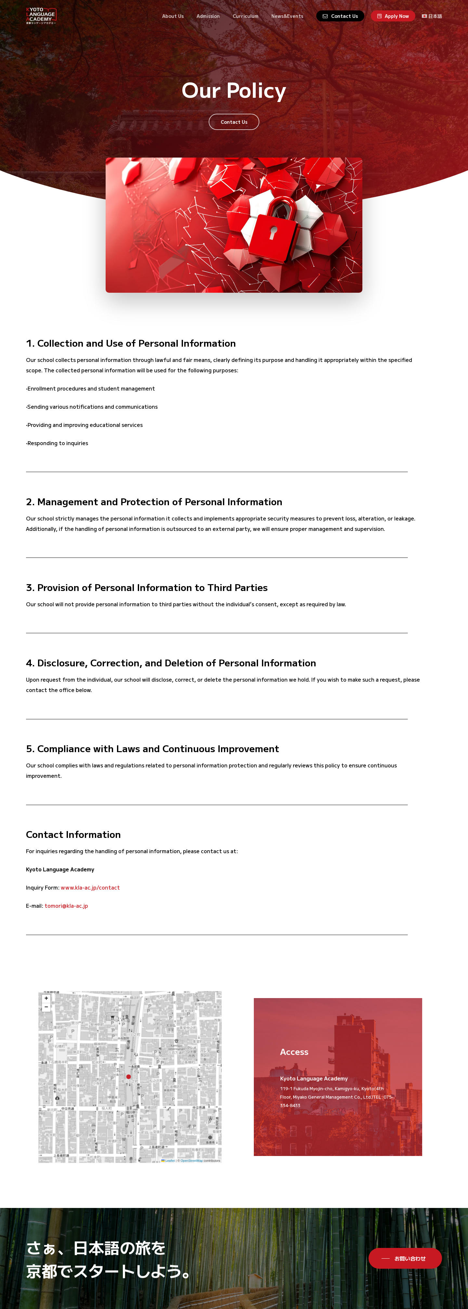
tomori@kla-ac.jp (66, 919)
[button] (234, 122)
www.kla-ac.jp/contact (90, 901)
